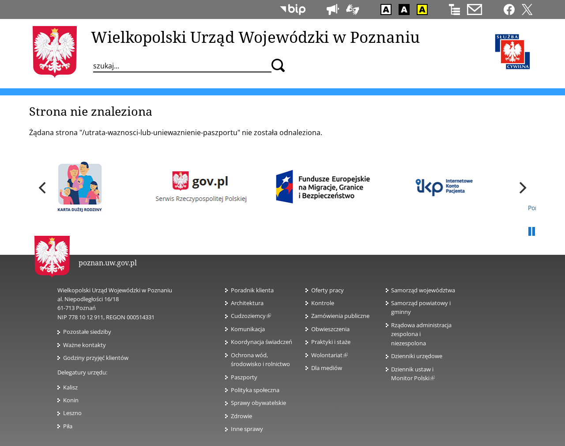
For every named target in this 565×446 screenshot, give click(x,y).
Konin (71, 400)
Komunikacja (248, 329)
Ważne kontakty (84, 345)
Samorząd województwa (423, 290)
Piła (67, 426)
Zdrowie (241, 416)
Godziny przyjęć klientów (95, 358)
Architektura (247, 303)
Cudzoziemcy (251, 316)
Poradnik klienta (252, 290)
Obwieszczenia (330, 329)
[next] (521, 187)
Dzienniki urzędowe (416, 356)
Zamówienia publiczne (340, 316)
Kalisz (70, 387)
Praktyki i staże (330, 342)
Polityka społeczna (255, 390)
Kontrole (322, 303)
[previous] (43, 187)
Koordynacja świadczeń (261, 342)
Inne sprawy (247, 429)
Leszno (72, 413)
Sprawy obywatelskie (258, 403)
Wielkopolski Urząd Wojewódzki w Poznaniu (255, 36)
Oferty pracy (327, 290)
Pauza (531, 232)
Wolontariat (329, 355)
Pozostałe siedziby (87, 332)
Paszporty (244, 377)
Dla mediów (326, 368)
